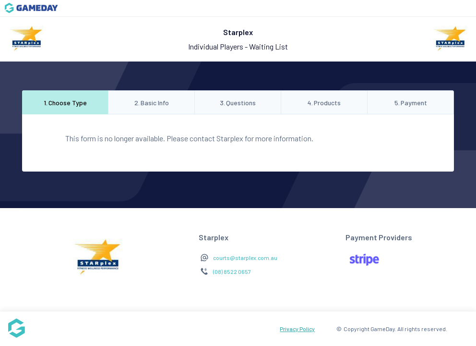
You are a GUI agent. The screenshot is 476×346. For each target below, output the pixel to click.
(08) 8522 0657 (232, 271)
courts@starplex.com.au (245, 257)
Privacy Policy (297, 328)
